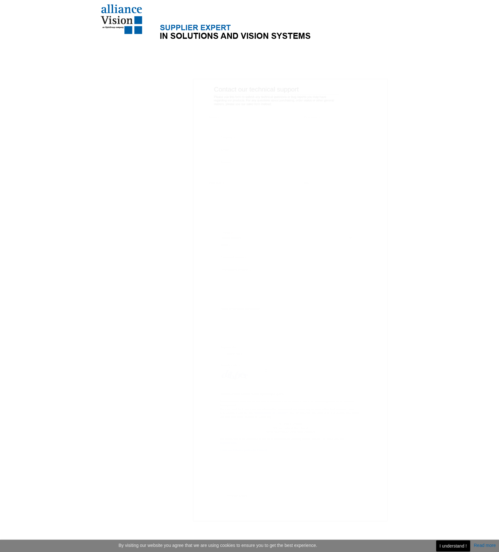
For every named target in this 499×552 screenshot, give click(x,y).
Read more (485, 545)
